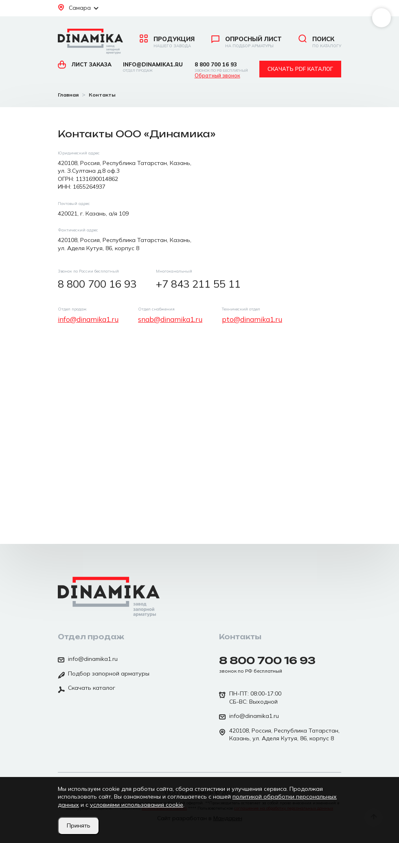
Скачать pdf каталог (300, 69)
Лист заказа (85, 64)
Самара (78, 7)
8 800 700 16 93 (221, 67)
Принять (78, 825)
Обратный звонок (217, 76)
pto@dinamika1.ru (252, 319)
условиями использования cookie (136, 804)
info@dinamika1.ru (153, 67)
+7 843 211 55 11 (198, 283)
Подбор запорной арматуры (103, 674)
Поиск (319, 42)
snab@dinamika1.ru (170, 319)
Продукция (167, 42)
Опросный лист (246, 42)
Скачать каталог (86, 688)
